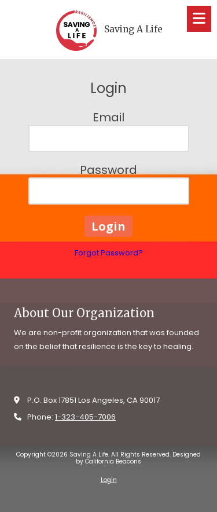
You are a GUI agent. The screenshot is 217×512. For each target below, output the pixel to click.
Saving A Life (133, 29)
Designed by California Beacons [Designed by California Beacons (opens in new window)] (138, 458)
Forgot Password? (109, 252)
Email (108, 117)
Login (109, 480)
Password (108, 170)
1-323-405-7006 (85, 416)
